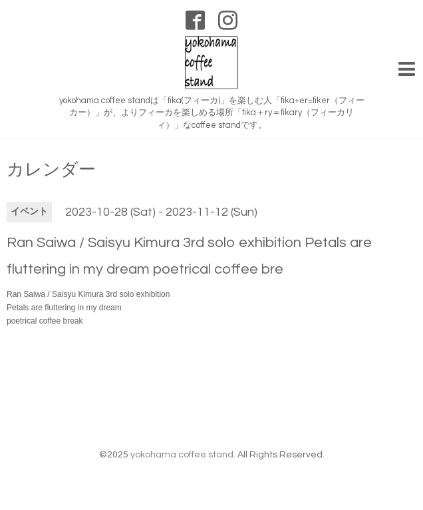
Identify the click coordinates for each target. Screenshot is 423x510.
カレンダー (51, 169)
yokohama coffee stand (181, 454)
